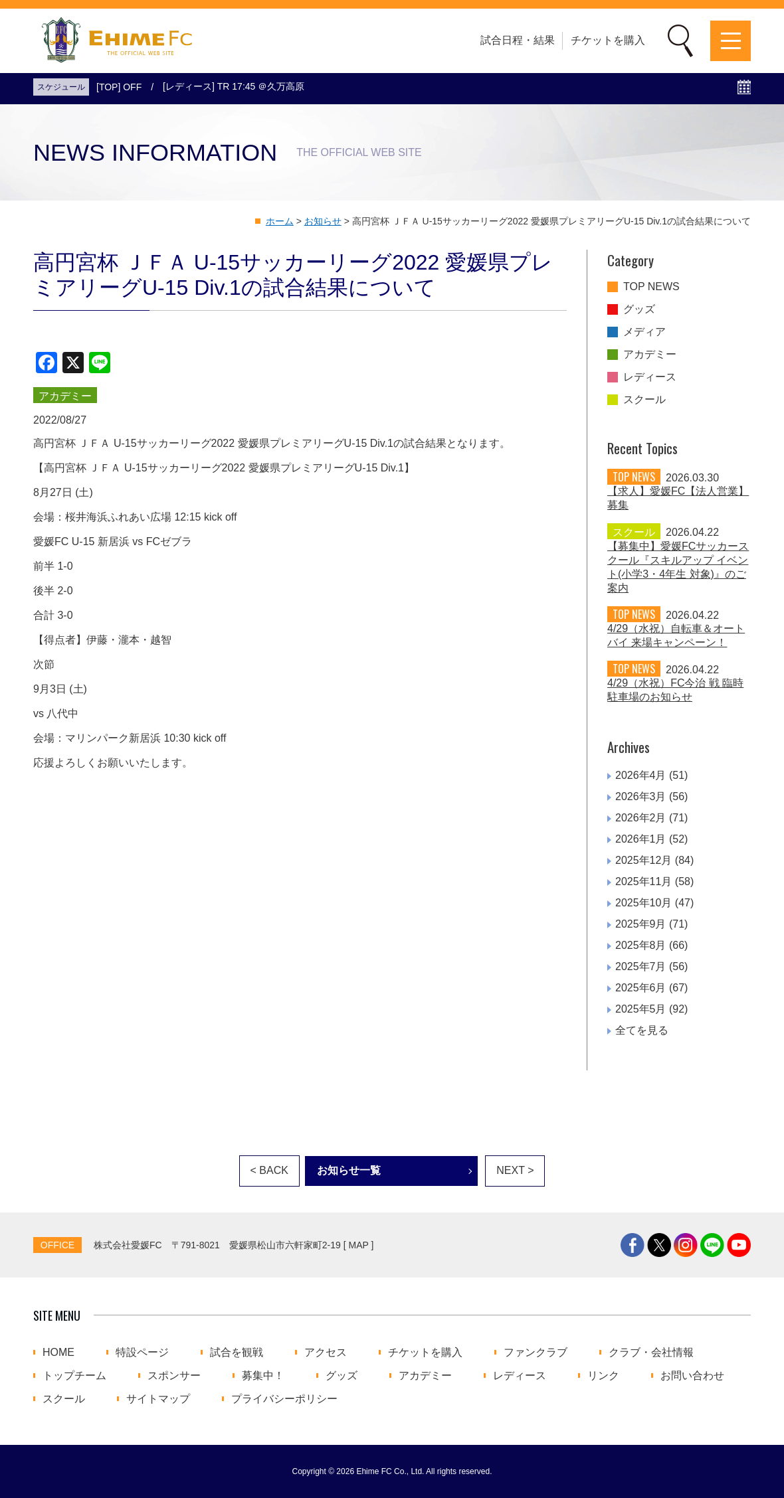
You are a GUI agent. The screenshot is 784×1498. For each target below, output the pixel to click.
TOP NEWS (651, 287)
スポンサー (174, 1376)
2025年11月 (643, 881)
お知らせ (323, 221)
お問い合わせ (692, 1376)
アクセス (325, 1352)
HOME (58, 1352)
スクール (644, 399)
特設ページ (142, 1352)
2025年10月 (643, 902)
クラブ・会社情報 (651, 1352)
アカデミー (649, 354)
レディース (649, 377)
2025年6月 (640, 987)
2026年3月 (640, 796)
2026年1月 (640, 839)
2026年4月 (640, 775)
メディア (644, 332)
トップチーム (74, 1376)
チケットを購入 (608, 40)
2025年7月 (640, 966)
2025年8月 (640, 945)
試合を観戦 (236, 1352)
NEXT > (515, 1170)
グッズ (639, 309)
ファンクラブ (535, 1352)
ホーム (280, 221)
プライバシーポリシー (284, 1399)
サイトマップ (158, 1399)
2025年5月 (640, 1009)
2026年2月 (640, 817)
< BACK (269, 1170)
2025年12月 (643, 860)
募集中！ (263, 1376)
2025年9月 (640, 924)
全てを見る (641, 1030)
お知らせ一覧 (349, 1170)
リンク (603, 1376)
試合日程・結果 (517, 40)
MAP (359, 1245)
